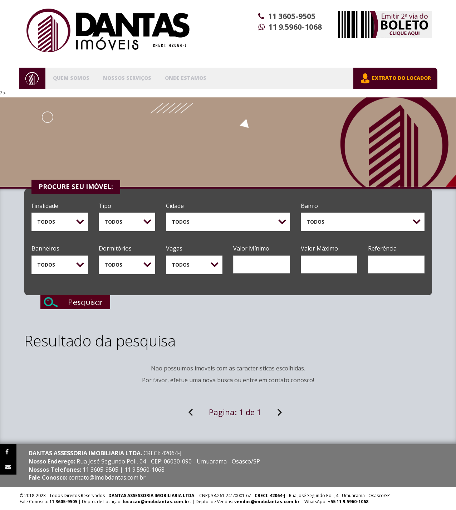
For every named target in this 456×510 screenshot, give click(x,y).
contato (279, 380)
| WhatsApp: (301, 502)
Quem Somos (71, 77)
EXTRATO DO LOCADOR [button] (395, 78)
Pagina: (235, 412)
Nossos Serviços (127, 77)
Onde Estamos (185, 77)
